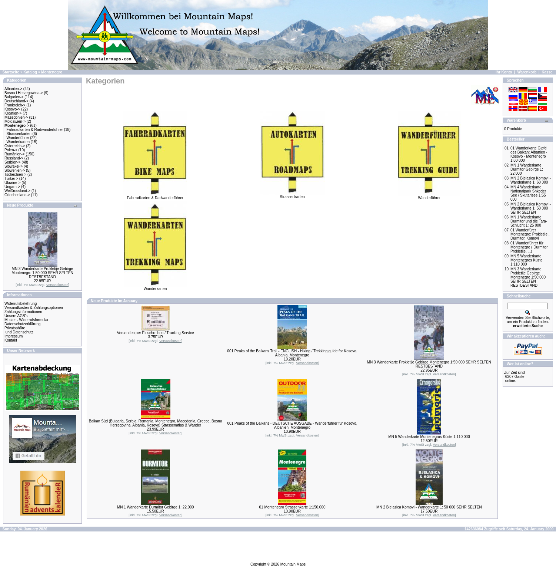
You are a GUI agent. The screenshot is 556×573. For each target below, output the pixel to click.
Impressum (13, 336)
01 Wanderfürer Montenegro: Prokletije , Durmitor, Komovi (530, 234)
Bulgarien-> (13, 97)
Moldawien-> (15, 121)
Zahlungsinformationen (23, 312)
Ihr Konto (504, 72)
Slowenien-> (14, 170)
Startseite (11, 72)
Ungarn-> (12, 187)
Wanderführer (18, 138)
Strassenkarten (19, 134)
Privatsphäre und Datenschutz (18, 330)
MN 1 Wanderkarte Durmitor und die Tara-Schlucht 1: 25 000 (528, 221)
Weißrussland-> (17, 191)
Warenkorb (526, 72)
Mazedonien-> (16, 117)
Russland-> (13, 158)
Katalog (30, 72)
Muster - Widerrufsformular (26, 320)
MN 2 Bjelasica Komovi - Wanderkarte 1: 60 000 (530, 180)
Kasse (547, 72)
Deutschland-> (16, 101)
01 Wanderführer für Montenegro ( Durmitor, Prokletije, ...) (529, 247)
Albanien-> (13, 89)
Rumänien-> (14, 154)
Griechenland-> (17, 195)
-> (16, 126)
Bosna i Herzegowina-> (23, 93)
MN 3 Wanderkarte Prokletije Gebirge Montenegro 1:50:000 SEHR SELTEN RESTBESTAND (42, 273)
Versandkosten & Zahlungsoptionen (33, 308)
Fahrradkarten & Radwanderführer (35, 130)
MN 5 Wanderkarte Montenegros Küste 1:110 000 (429, 437)
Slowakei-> (13, 166)
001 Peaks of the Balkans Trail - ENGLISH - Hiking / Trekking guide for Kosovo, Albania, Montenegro (292, 353)
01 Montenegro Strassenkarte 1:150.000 (292, 507)
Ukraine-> (12, 183)
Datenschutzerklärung (22, 324)
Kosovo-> (12, 109)
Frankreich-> (14, 105)
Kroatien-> (12, 113)
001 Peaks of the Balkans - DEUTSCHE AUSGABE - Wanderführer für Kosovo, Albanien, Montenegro (292, 425)
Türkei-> (11, 179)
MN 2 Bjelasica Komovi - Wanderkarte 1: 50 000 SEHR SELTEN (429, 507)
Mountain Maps (293, 564)
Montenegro (51, 72)
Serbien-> (12, 162)
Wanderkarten (18, 142)
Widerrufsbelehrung (20, 304)
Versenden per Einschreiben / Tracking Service (155, 333)
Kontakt (10, 340)
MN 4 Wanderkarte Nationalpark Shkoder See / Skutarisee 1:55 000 (528, 193)
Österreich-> (14, 146)
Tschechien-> (15, 174)
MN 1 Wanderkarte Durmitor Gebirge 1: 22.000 (155, 507)
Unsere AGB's (16, 316)
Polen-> (10, 150)
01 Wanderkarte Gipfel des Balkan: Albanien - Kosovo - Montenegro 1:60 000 (528, 154)
